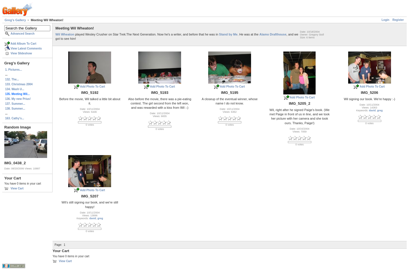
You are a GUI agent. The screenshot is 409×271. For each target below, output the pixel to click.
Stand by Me (228, 34)
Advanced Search (23, 33)
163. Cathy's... (14, 118)
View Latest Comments (26, 48)
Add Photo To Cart (92, 86)
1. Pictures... (13, 69)
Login (385, 19)
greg (380, 110)
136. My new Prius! (18, 98)
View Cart (17, 188)
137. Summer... (15, 103)
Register (398, 19)
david (372, 110)
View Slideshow (21, 53)
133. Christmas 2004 (19, 84)
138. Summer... (15, 108)
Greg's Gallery (15, 20)
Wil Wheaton (64, 34)
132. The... (12, 79)
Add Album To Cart (23, 43)
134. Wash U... (14, 89)
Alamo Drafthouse (272, 34)
